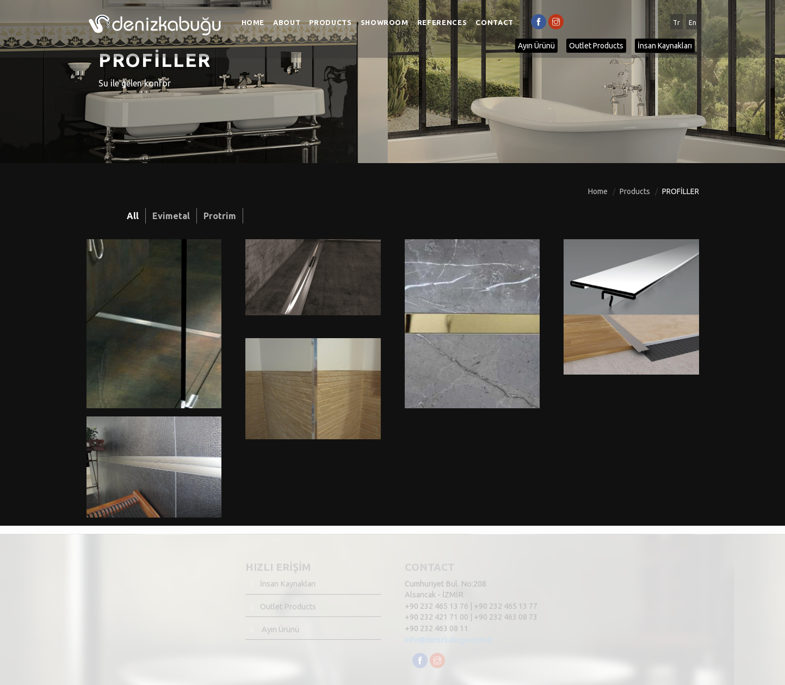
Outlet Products (596, 45)
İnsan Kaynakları (665, 45)
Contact (494, 22)
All (133, 216)
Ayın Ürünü (536, 45)
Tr (676, 22)
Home (253, 22)
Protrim (219, 216)
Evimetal (171, 216)
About (286, 22)
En (692, 22)
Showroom (385, 22)
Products (330, 22)
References (442, 22)
